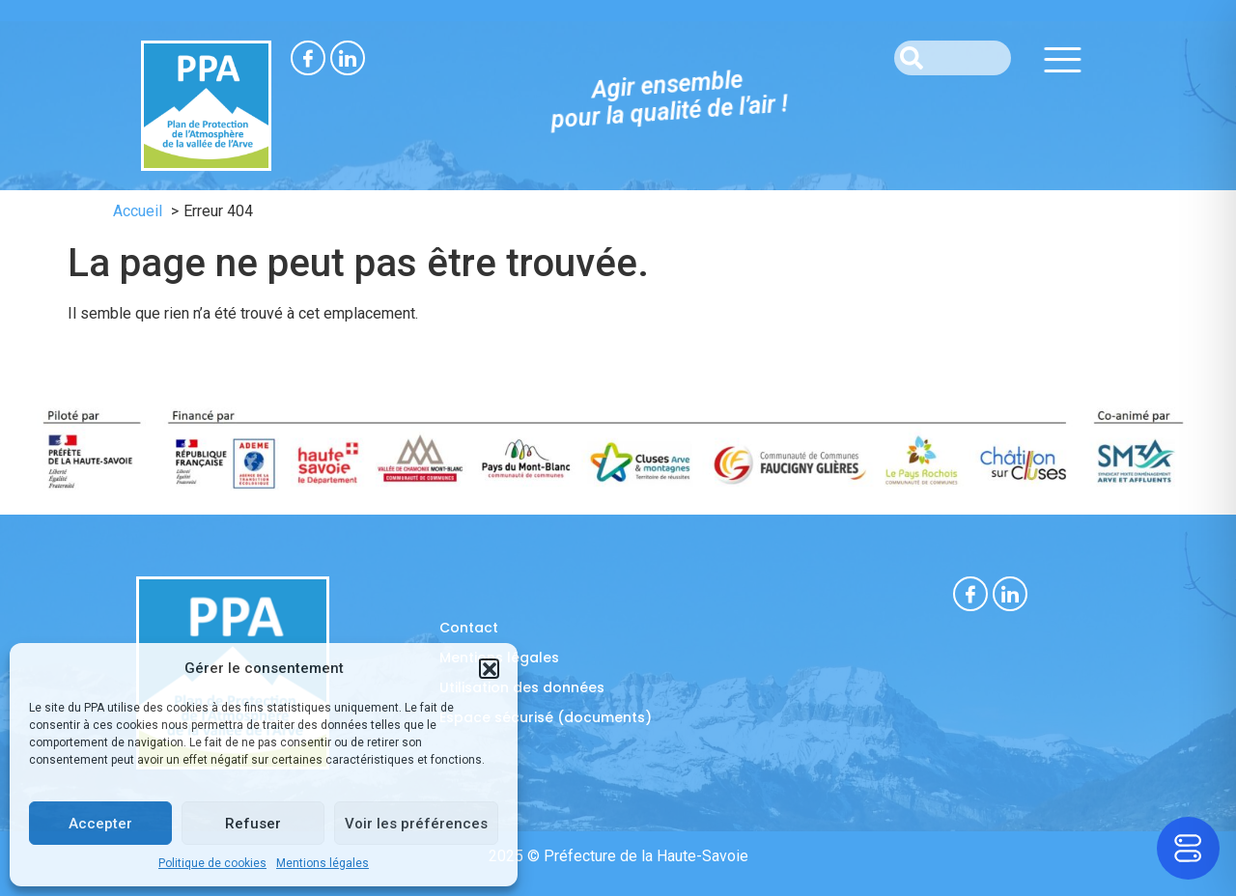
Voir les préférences (416, 823)
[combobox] (952, 58)
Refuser (253, 823)
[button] (488, 668)
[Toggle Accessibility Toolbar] (1188, 848)
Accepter (100, 823)
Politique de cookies (212, 863)
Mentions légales (322, 863)
